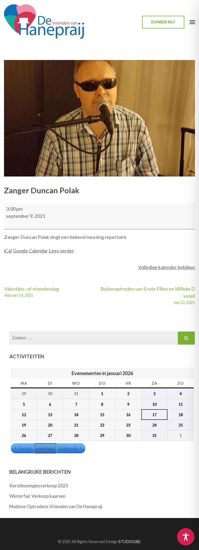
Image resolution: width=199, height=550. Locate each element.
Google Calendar (30, 251)
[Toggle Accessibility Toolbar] (186, 537)
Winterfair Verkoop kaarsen (37, 496)
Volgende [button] (71, 448)
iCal (8, 251)
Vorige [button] (22, 448)
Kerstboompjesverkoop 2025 (38, 485)
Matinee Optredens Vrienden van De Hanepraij (55, 506)
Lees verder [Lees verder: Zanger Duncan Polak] (61, 251)
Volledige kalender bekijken (166, 267)
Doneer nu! (163, 22)
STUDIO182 (129, 541)
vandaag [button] (45, 448)
